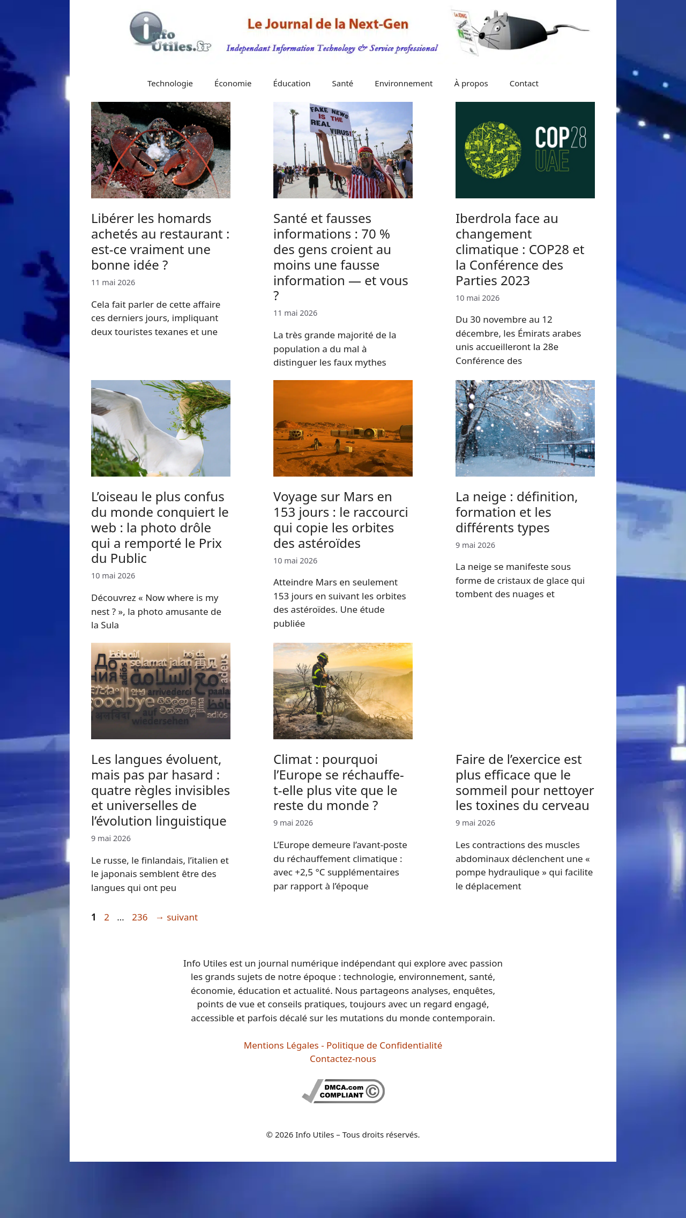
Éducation (291, 83)
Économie (232, 83)
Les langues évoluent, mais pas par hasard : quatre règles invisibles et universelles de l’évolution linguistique (160, 789)
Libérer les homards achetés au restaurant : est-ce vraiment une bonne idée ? (160, 241)
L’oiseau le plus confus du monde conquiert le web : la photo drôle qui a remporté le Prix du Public (160, 527)
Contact (524, 83)
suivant (176, 917)
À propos (471, 83)
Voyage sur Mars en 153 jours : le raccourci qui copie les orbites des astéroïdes (340, 519)
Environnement (404, 83)
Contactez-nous (343, 1058)
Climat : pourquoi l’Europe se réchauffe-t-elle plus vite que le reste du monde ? (338, 782)
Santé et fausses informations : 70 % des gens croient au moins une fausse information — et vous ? (340, 256)
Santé (343, 83)
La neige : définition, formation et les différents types (517, 511)
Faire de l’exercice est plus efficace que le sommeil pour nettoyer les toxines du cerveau (525, 782)
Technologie (170, 83)
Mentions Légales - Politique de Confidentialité (343, 1045)
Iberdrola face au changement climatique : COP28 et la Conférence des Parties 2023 (520, 248)
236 (140, 917)
